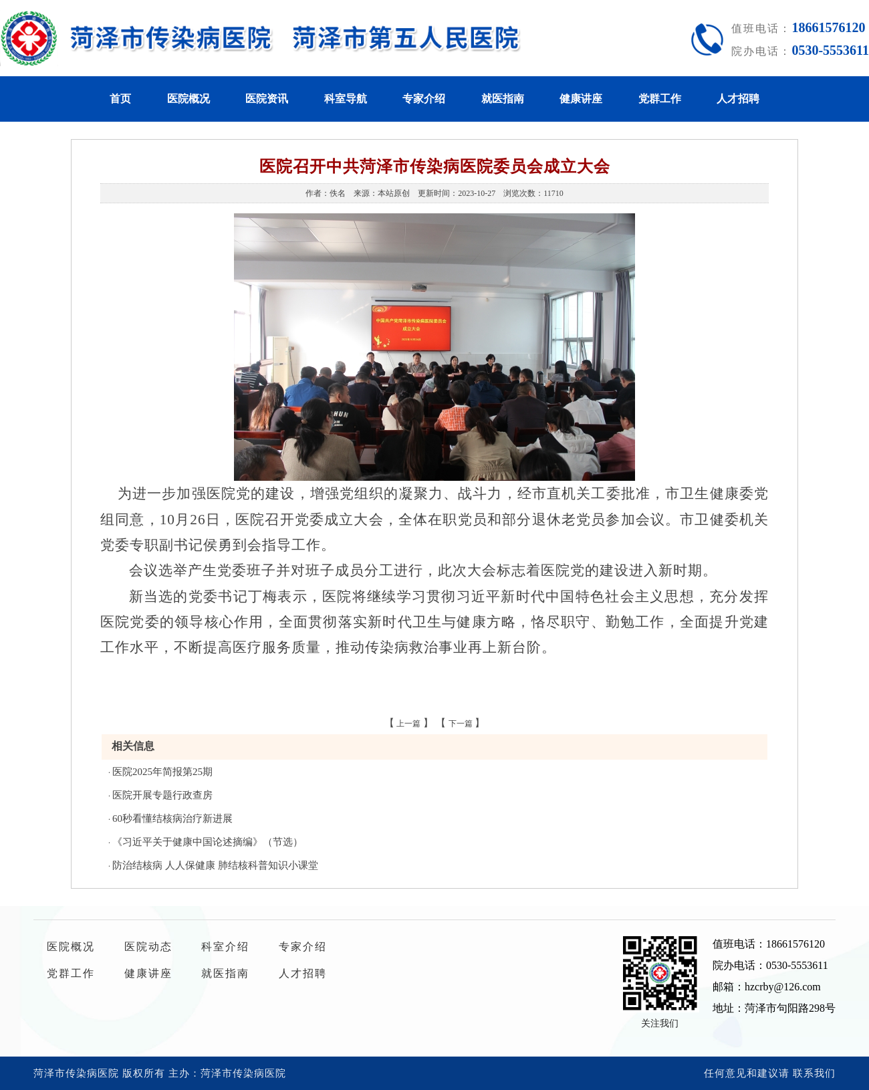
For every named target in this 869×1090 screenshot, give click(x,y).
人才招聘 (738, 98)
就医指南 (502, 98)
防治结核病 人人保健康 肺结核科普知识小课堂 (215, 865)
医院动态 (148, 946)
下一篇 (461, 723)
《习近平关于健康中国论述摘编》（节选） (207, 842)
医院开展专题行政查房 (162, 795)
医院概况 (188, 98)
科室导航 (345, 98)
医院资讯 (266, 98)
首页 (120, 98)
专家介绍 (423, 98)
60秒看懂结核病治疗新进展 (172, 818)
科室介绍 (225, 946)
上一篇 (408, 723)
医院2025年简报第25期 (162, 771)
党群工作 (659, 98)
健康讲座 (581, 98)
